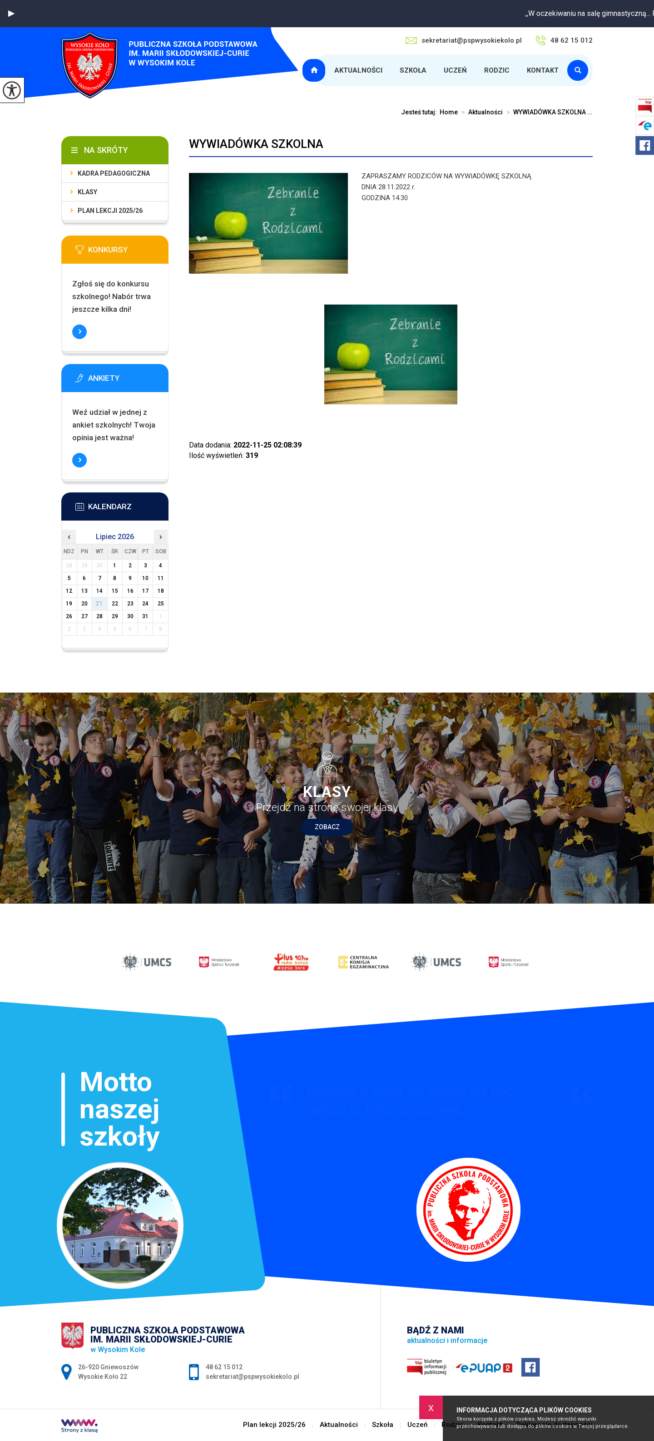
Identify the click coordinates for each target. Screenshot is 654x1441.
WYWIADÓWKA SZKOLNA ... (548, 112)
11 (161, 578)
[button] (11, 13)
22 (115, 603)
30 (130, 616)
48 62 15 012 (564, 40)
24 (145, 603)
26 (69, 616)
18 (161, 591)
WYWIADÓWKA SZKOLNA (256, 144)
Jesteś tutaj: (420, 112)
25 (161, 603)
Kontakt (543, 70)
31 (145, 616)
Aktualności (358, 70)
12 (69, 591)
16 (130, 591)
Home (449, 112)
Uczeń (455, 70)
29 (115, 616)
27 (84, 616)
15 (115, 591)
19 (69, 603)
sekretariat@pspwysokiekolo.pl (464, 40)
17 (145, 591)
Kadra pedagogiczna (114, 173)
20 (84, 603)
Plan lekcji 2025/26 (315, 70)
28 (99, 616)
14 (99, 591)
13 (84, 591)
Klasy (87, 192)
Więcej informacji (79, 332)
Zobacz (327, 827)
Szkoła (413, 70)
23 (130, 603)
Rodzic (497, 70)
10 (145, 578)
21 (99, 603)
